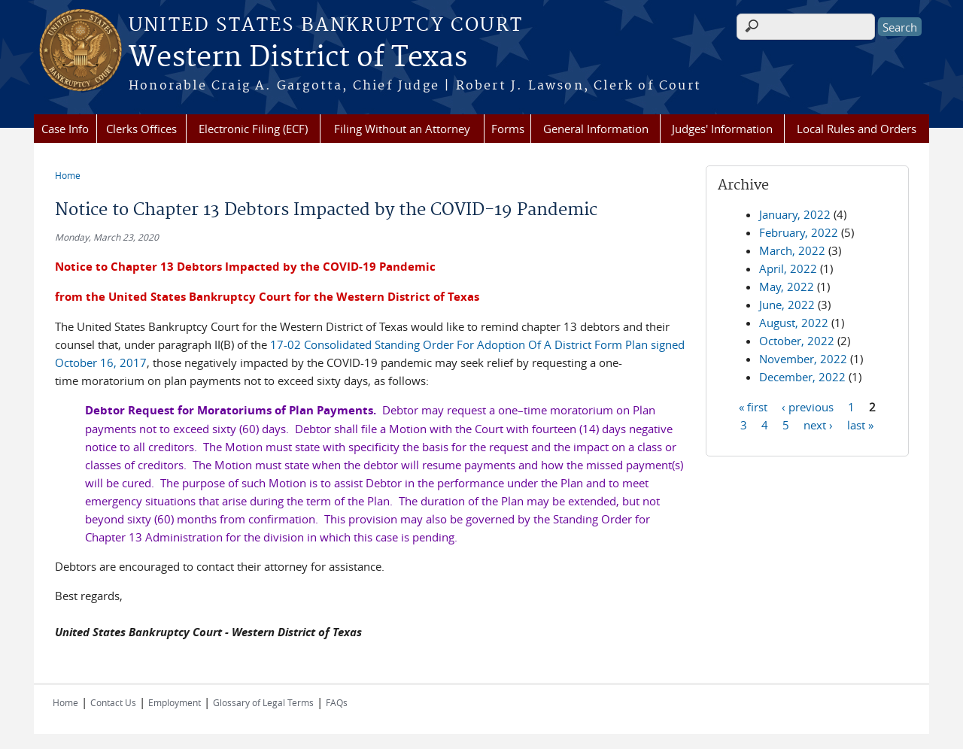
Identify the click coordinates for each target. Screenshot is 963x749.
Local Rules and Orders (856, 128)
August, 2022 (793, 322)
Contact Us (113, 702)
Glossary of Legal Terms (263, 702)
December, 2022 (802, 376)
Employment (174, 702)
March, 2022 (792, 250)
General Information (596, 128)
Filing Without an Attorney (402, 128)
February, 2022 (798, 232)
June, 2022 (787, 304)
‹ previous (808, 406)
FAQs (337, 702)
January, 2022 (795, 214)
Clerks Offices (141, 128)
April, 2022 (788, 268)
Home (68, 175)
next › (818, 424)
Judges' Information (722, 128)
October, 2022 (796, 340)
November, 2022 (803, 358)
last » (860, 424)
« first (753, 406)
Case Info (65, 128)
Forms (507, 128)
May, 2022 (786, 286)
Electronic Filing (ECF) (253, 128)
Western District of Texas (298, 58)
